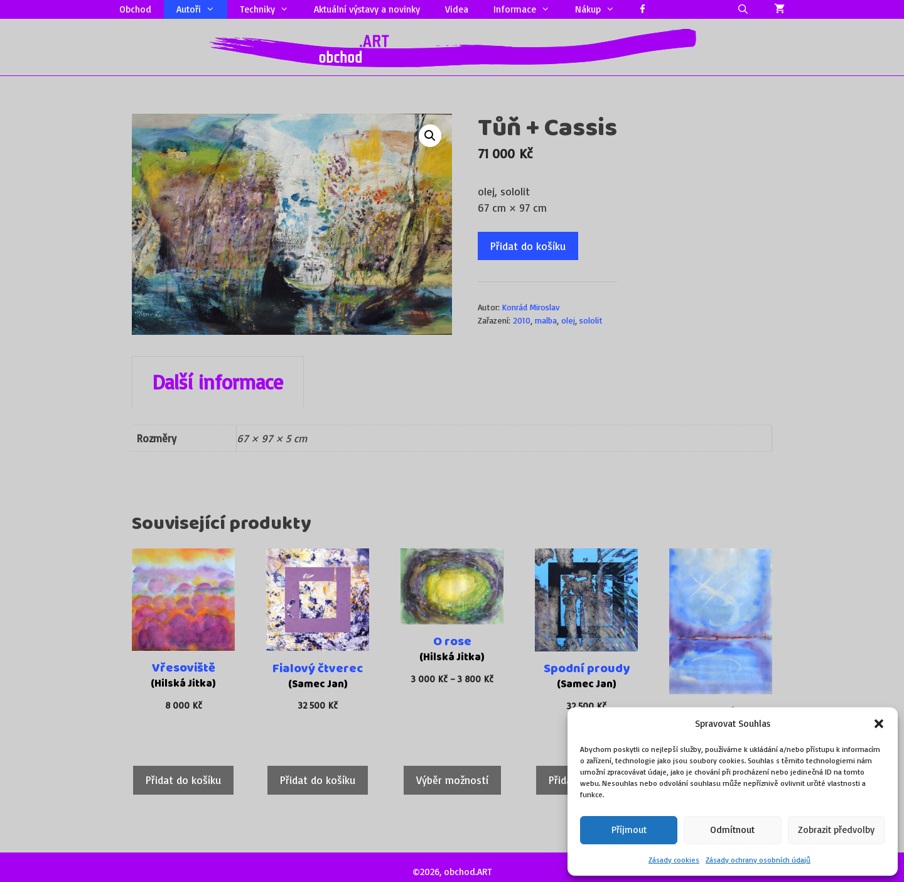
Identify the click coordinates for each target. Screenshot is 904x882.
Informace (527, 9)
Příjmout (629, 830)
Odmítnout (732, 830)
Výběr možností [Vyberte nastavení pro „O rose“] (452, 780)
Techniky (270, 9)
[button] (879, 723)
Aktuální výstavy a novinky (367, 9)
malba (546, 320)
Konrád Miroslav (531, 307)
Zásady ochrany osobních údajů (758, 859)
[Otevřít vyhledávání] (742, 9)
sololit (591, 320)
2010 (521, 320)
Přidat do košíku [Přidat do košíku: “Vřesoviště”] (183, 780)
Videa (456, 9)
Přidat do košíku (528, 246)
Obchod (135, 9)
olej (568, 320)
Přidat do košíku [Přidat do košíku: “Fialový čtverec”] (317, 780)
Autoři (201, 9)
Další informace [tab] (218, 382)
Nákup (601, 9)
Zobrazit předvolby (836, 830)
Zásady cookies (673, 859)
